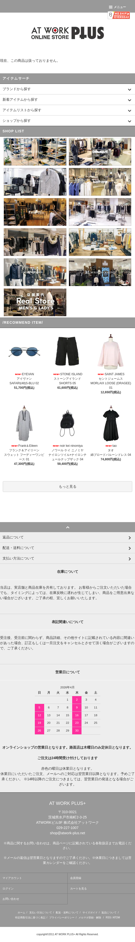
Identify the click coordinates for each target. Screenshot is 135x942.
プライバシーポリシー (61, 917)
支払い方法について (40, 912)
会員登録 (75, 877)
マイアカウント (12, 877)
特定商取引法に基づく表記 (30, 917)
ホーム (21, 912)
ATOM (116, 917)
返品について (109, 912)
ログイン (8, 888)
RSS (108, 917)
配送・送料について (67, 912)
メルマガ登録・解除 (89, 917)
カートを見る (78, 888)
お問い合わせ (11, 898)
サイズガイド (90, 912)
